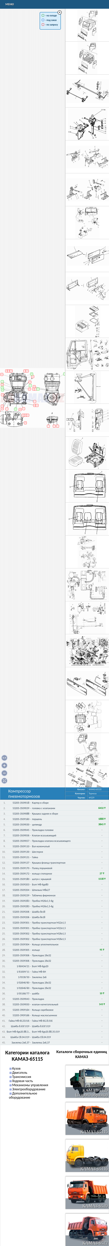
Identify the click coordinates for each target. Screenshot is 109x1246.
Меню (9, 4)
